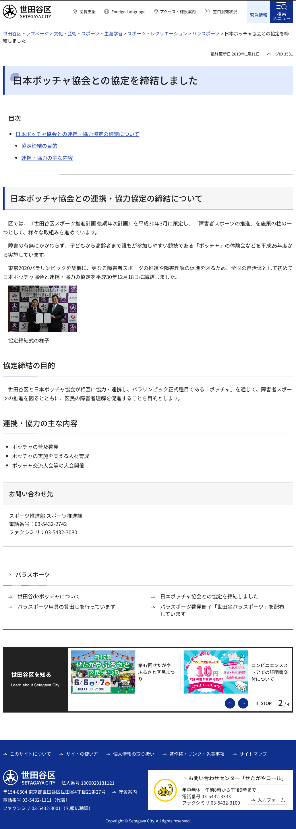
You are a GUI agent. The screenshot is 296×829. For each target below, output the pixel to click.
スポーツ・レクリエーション (157, 33)
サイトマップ (253, 753)
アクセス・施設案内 (178, 11)
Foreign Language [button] (128, 11)
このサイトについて (30, 753)
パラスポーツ (206, 33)
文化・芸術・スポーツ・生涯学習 (88, 33)
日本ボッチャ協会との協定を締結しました (209, 596)
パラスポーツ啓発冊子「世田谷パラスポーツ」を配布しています (222, 610)
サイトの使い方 (82, 753)
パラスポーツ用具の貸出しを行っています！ (69, 606)
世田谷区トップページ (26, 33)
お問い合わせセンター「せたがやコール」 (237, 777)
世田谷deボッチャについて (49, 596)
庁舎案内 (128, 791)
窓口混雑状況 (225, 11)
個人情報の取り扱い (133, 753)
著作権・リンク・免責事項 (197, 753)
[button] (84, 12)
